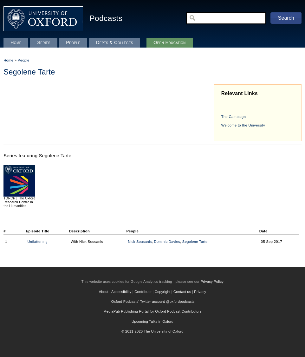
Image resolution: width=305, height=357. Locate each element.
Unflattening (37, 241)
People (23, 60)
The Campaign (233, 117)
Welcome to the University (243, 125)
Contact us (182, 292)
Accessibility (121, 292)
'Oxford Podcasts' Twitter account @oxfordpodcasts (152, 301)
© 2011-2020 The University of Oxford (152, 331)
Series (43, 42)
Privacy (200, 292)
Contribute (143, 292)
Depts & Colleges (114, 42)
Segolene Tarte (195, 241)
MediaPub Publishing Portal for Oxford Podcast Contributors (152, 311)
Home (8, 60)
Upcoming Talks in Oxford (152, 321)
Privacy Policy (212, 281)
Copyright (163, 292)
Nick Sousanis (140, 241)
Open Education (169, 42)
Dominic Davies (167, 241)
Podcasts (105, 18)
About (103, 292)
